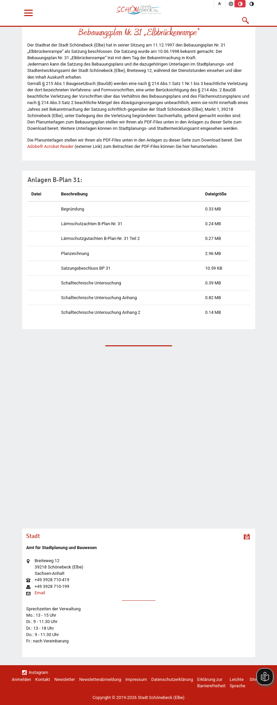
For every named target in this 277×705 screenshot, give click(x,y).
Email (39, 593)
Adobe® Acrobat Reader (50, 146)
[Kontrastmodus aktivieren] (251, 3)
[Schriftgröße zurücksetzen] (219, 3)
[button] (245, 20)
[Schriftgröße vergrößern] (231, 3)
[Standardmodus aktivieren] (240, 3)
